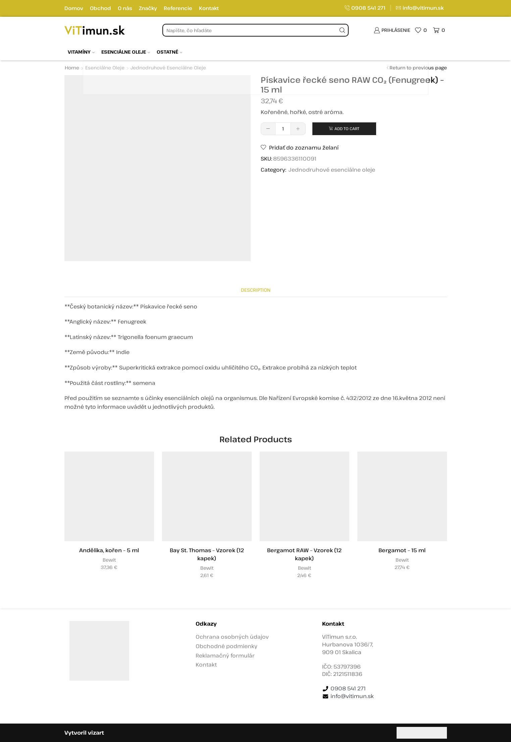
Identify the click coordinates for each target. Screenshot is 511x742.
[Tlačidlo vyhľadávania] (342, 30)
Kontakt (209, 8)
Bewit (109, 560)
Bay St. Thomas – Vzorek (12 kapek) (207, 554)
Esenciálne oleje (125, 52)
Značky (148, 8)
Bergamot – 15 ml (401, 550)
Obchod (100, 8)
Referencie (178, 8)
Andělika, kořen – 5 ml (109, 550)
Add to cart (347, 128)
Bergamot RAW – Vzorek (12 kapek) (304, 554)
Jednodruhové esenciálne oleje (168, 67)
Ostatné (169, 52)
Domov (73, 8)
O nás (125, 8)
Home (72, 67)
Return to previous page (418, 67)
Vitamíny (81, 52)
